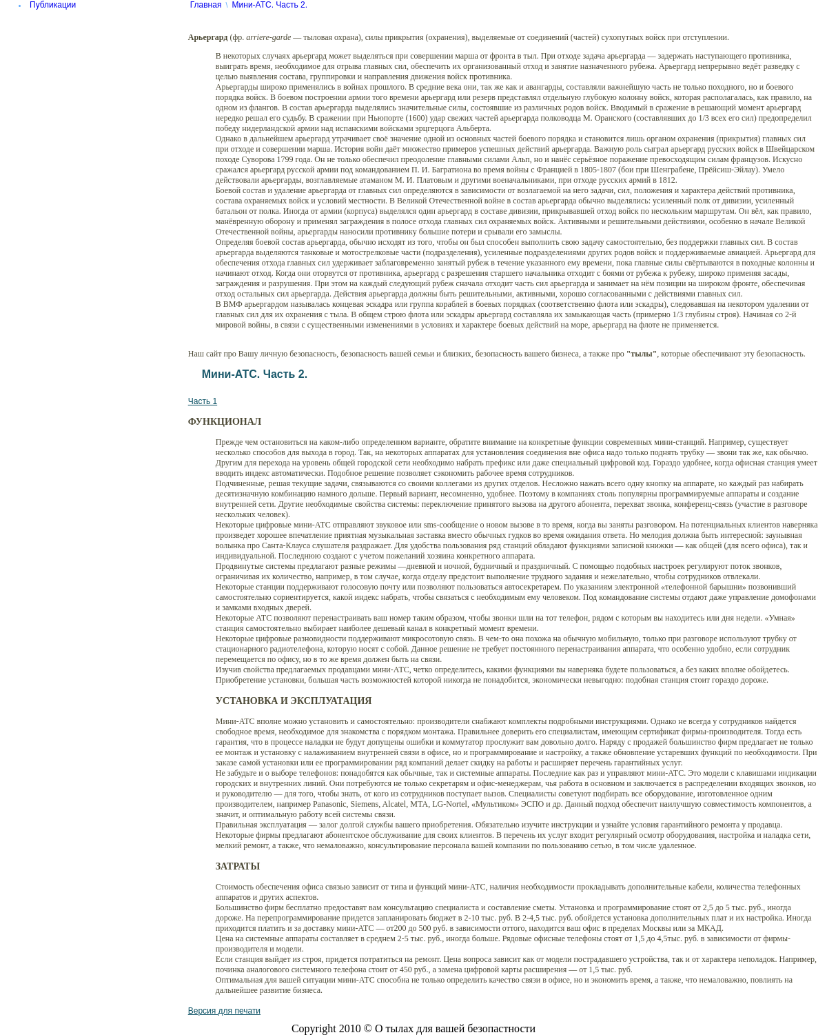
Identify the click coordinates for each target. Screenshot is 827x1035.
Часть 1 (202, 401)
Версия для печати (224, 1011)
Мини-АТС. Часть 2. (270, 5)
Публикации (53, 5)
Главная (206, 5)
